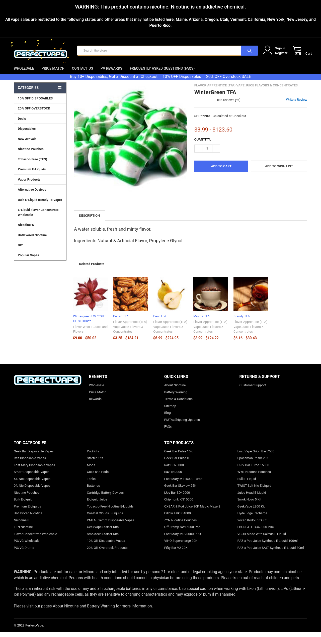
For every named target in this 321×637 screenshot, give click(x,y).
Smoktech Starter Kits (103, 538)
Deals (22, 123)
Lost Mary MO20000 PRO (182, 538)
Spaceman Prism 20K (253, 463)
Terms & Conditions (178, 404)
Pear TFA (159, 321)
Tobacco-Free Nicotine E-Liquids (110, 511)
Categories (28, 92)
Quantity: (202, 144)
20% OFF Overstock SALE (228, 81)
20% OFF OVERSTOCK (34, 113)
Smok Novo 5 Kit (249, 504)
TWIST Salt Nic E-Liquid (254, 490)
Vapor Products (40, 184)
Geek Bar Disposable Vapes (34, 456)
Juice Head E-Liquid (251, 497)
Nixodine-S (26, 229)
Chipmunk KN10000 (178, 504)
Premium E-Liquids (40, 173)
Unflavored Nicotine (32, 239)
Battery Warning (175, 397)
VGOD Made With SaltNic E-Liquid (261, 538)
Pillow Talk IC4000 (177, 518)
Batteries (93, 490)
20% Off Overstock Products (107, 552)
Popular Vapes (40, 259)
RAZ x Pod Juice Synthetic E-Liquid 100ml (267, 545)
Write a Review (296, 104)
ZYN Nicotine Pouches (180, 525)
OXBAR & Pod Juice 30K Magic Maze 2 (192, 511)
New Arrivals (27, 143)
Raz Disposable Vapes (30, 463)
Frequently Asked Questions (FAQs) (162, 73)
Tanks (91, 483)
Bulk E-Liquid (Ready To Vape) (40, 204)
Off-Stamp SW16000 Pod (182, 532)
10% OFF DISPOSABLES (35, 103)
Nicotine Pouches (31, 153)
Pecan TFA (120, 321)
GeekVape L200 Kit (251, 511)
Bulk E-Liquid (23, 504)
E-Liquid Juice (97, 504)
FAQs (168, 431)
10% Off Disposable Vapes (106, 545)
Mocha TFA (201, 321)
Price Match (53, 73)
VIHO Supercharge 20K (180, 545)
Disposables (40, 133)
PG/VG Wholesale (27, 545)
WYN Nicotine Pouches (254, 476)
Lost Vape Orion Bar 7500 (255, 456)
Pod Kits (93, 456)
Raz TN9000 (173, 476)
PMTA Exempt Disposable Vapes (110, 525)
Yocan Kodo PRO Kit (251, 525)
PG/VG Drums (24, 552)
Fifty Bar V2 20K (176, 552)
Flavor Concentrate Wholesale (35, 538)
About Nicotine (175, 390)
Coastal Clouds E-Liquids (105, 518)
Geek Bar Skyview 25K (180, 490)
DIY (40, 249)
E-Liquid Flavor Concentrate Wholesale (40, 216)
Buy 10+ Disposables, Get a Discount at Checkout (113, 81)
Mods (91, 469)
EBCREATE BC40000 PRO (255, 532)
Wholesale (24, 73)
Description (89, 220)
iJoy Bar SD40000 (177, 497)
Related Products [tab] (91, 268)
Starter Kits (95, 463)
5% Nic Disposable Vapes (32, 483)
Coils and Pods (98, 476)
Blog (167, 417)
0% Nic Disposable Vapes (32, 490)
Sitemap (170, 410)
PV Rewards (111, 73)
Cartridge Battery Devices (105, 497)
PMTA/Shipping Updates (182, 424)
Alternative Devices (40, 194)
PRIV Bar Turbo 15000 (253, 469)
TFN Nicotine (23, 532)
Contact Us (82, 73)
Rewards (95, 404)
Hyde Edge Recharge (252, 518)
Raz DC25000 (174, 469)
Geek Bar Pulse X (176, 463)
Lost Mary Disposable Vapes (34, 469)
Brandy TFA (241, 321)
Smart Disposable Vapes (31, 476)
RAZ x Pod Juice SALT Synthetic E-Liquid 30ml (270, 552)
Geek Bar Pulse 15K (178, 456)
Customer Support (252, 390)
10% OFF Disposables (182, 81)
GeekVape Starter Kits (103, 532)
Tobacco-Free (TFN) (40, 163)
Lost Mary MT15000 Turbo (183, 483)
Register (277, 55)
